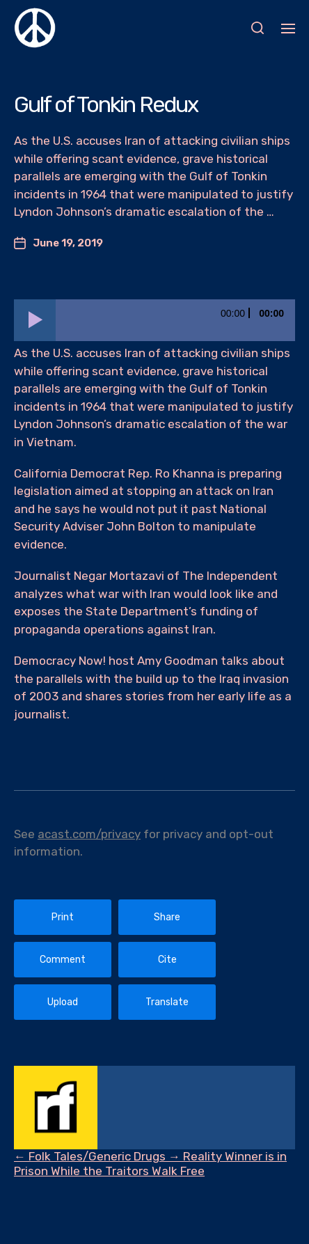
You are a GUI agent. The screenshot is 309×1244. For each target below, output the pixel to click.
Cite (167, 960)
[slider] (175, 320)
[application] (154, 320)
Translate (167, 1002)
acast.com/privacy (89, 834)
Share (167, 917)
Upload (62, 1002)
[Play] (35, 320)
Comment (63, 960)
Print (63, 917)
